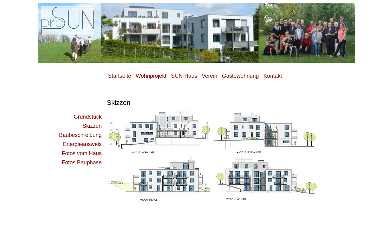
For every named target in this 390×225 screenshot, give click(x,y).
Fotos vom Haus (82, 153)
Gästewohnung (240, 76)
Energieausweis (82, 144)
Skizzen (92, 126)
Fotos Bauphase (82, 162)
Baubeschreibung (80, 135)
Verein (209, 76)
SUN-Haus (184, 76)
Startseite (120, 76)
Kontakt (272, 76)
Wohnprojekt (151, 76)
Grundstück (88, 117)
